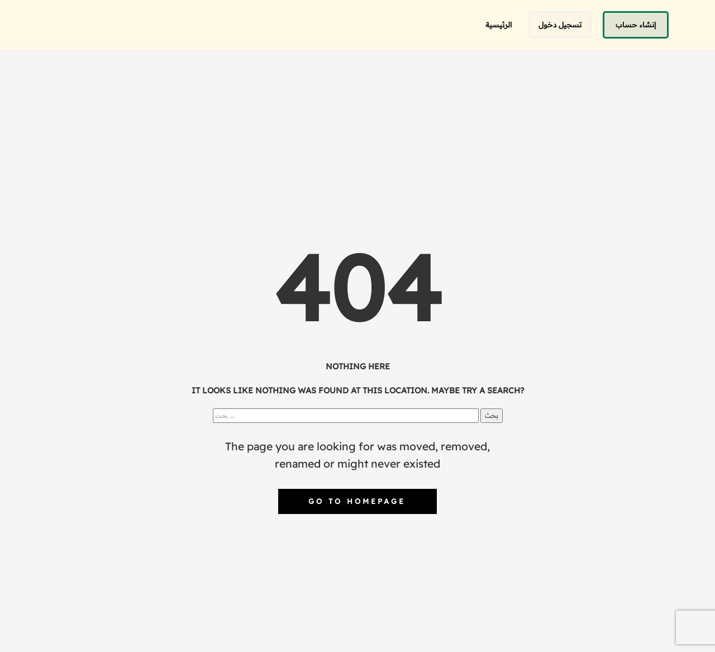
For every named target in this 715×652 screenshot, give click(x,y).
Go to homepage (357, 501)
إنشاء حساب (636, 24)
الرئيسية (498, 24)
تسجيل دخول (559, 24)
